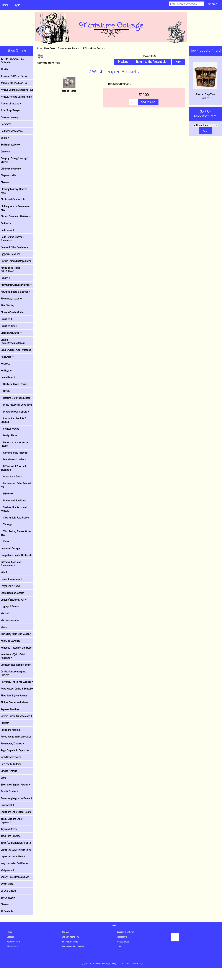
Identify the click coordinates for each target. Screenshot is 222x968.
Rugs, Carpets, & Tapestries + (16, 750)
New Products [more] (205, 50)
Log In (17, 5)
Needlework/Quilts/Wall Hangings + (13, 656)
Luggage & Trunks (10, 606)
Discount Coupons (70, 941)
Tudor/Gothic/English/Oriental (16, 842)
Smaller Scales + (9, 791)
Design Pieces (9, 435)
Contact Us (121, 936)
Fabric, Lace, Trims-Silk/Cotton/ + (11, 269)
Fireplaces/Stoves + (11, 298)
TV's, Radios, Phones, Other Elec (16, 533)
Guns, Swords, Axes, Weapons (16, 350)
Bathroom (6, 124)
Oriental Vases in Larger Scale (16, 664)
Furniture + (6, 319)
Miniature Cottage (102, 963)
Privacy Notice (122, 941)
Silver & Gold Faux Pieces (15, 517)
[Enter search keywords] (186, 4)
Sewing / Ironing (9, 771)
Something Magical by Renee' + (16, 798)
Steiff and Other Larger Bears (16, 812)
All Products (12, 946)
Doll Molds (6, 223)
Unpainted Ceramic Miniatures (16, 849)
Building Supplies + (10, 144)
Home (5, 5)
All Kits (4, 69)
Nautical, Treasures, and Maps (16, 647)
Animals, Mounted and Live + (15, 83)
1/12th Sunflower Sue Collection (12, 60)
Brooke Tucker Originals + (15, 411)
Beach (5, 391)
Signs (3, 777)
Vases (5, 541)
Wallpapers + (7, 870)
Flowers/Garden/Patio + (13, 312)
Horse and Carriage (10, 548)
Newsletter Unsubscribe (73, 946)
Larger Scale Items (10, 586)
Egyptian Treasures (10, 254)
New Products (13, 941)
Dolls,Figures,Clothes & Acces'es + (13, 238)
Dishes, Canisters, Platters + (16, 216)
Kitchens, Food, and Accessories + (11, 563)
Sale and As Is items (11, 764)
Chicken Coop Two (205, 79)
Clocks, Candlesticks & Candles (14, 420)
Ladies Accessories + (11, 579)
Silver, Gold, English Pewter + (15, 784)
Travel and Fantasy (10, 836)
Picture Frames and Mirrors (14, 702)
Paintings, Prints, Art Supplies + (17, 681)
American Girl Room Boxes (14, 76)
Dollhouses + (7, 230)
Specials (10, 936)
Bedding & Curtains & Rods (15, 398)
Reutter (5, 723)
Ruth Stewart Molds (11, 757)
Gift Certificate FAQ (70, 936)
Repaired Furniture (10, 709)
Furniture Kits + (9, 326)
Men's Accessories (10, 620)
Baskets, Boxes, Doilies (14, 384)
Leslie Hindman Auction (12, 593)
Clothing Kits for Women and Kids (15, 208)
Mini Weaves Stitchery (13, 459)
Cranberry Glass (10, 428)
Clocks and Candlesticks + (14, 199)
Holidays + (6, 370)
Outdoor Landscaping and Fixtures (13, 673)
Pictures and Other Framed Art (16, 485)
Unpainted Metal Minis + (13, 856)
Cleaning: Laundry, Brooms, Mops (14, 190)
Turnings (6, 524)
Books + (5, 137)
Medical (4, 613)
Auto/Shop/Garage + (11, 110)
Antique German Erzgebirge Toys (17, 89)
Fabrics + (5, 278)
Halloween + (7, 356)
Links (118, 946)
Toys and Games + (10, 829)
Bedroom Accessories (12, 131)
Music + (5, 627)
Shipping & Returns (125, 932)
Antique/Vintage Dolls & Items (16, 96)
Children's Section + (11, 168)
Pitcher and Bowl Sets (13, 500)
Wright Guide (7, 884)
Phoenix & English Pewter (14, 695)
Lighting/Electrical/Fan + (13, 599)
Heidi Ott (5, 363)
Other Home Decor (11, 476)
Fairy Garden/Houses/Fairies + (16, 284)
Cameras (5, 151)
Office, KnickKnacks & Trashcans (13, 468)
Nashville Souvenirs (10, 640)
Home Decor (49, 48)
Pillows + (7, 493)
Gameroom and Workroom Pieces (15, 444)
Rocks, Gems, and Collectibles (16, 736)
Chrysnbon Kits (8, 175)
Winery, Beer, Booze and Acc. (15, 877)
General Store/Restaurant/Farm (13, 341)
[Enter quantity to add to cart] (133, 102)
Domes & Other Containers (14, 247)
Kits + (4, 572)
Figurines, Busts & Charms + (15, 291)
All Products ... (8, 911)
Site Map (65, 932)
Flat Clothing (7, 305)
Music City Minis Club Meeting (16, 634)
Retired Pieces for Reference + (16, 716)
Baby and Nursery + (11, 117)
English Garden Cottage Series (16, 261)
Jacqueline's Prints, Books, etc (16, 555)
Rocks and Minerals (10, 729)
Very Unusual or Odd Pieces (14, 863)
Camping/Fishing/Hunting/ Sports (14, 160)
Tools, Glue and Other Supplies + (11, 820)
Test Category (8, 897)
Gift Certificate (8, 890)
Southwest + (7, 805)
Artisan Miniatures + (11, 103)
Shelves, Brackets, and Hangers (13, 509)
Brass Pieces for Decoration (16, 404)
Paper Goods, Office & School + (17, 688)
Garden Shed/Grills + (11, 332)
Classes (5, 182)
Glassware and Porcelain (69, 48)
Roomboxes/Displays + (12, 743)
